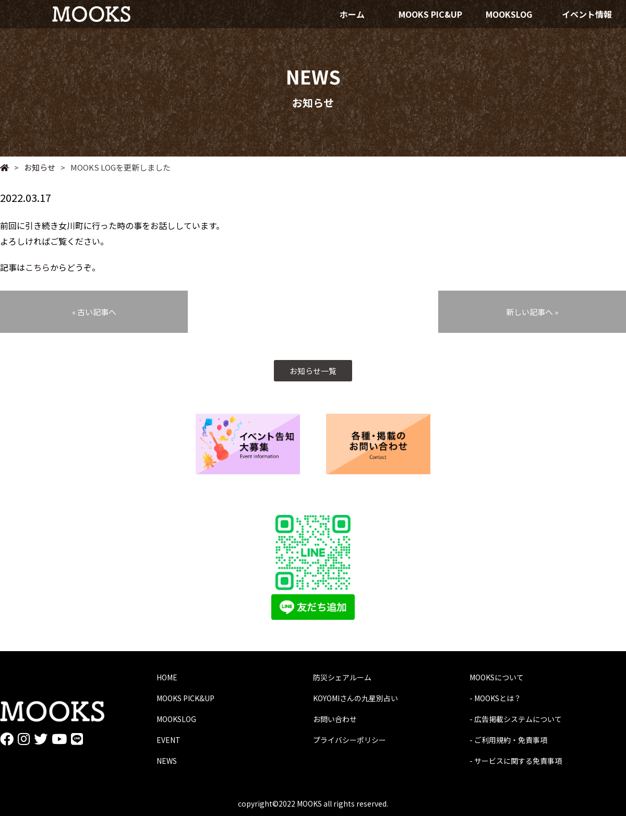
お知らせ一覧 (313, 370)
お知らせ (34, 167)
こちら (37, 267)
